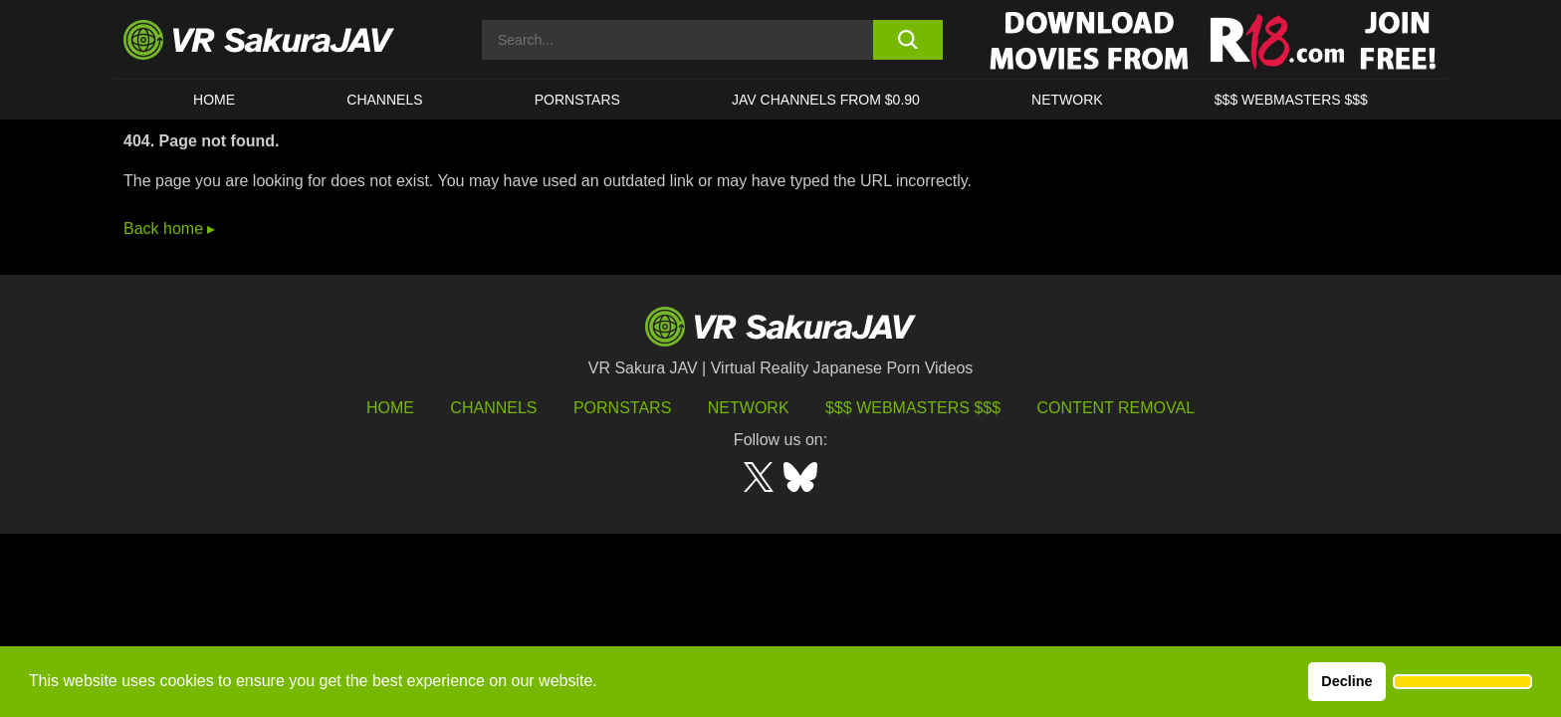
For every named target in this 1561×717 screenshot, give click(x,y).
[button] (1462, 682)
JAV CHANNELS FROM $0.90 (826, 100)
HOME (214, 100)
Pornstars (577, 100)
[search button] (907, 40)
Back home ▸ (169, 228)
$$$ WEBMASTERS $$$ (1291, 100)
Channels (384, 100)
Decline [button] (1346, 681)
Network (1067, 100)
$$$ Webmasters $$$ (913, 407)
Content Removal (1116, 407)
